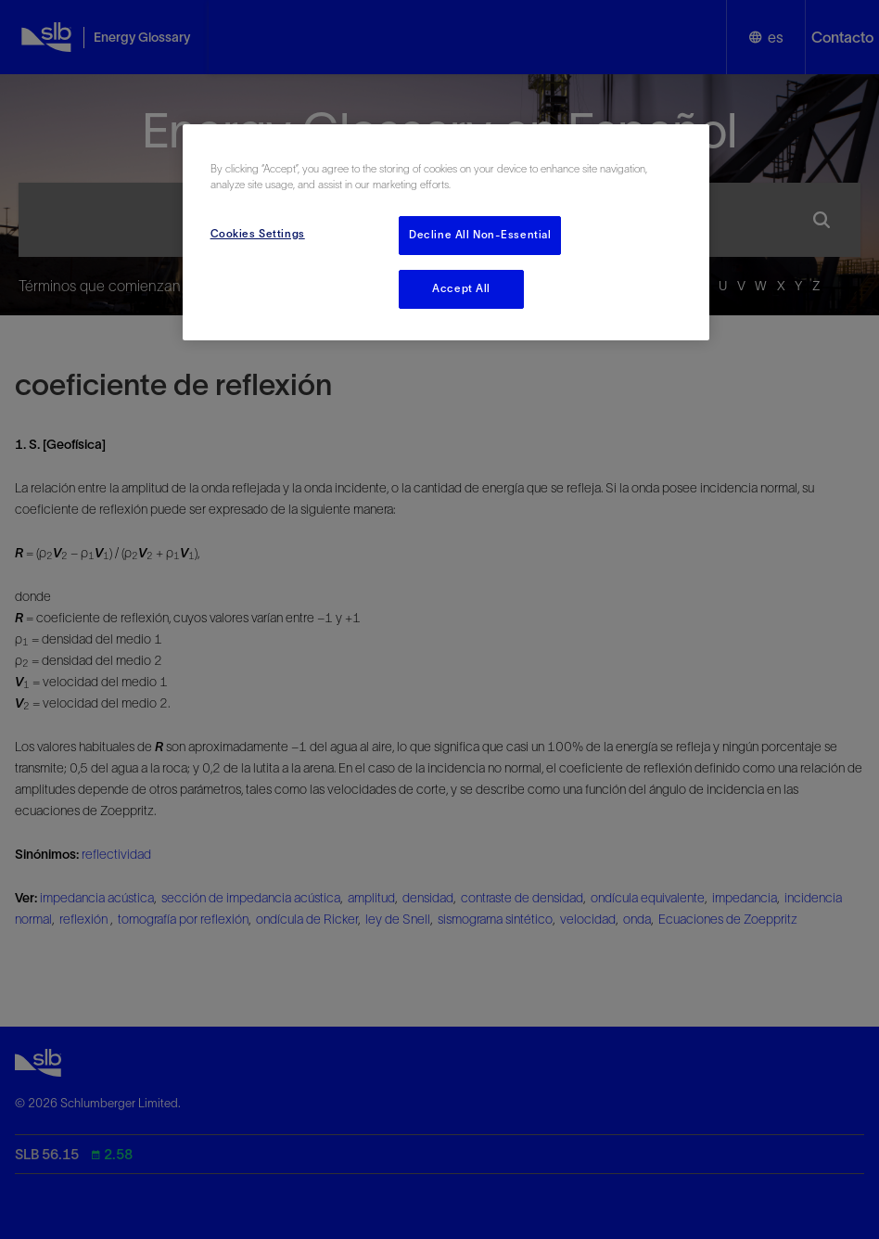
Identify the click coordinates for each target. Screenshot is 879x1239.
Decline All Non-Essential (480, 234)
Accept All (461, 288)
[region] (446, 232)
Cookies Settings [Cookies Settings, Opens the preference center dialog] (257, 233)
